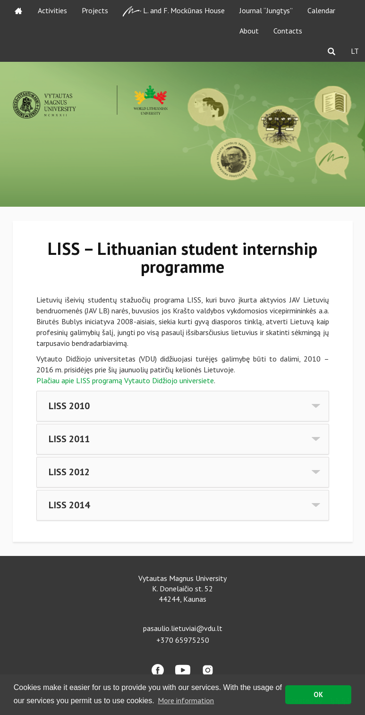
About (249, 30)
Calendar (321, 10)
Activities (52, 10)
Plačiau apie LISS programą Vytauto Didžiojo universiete (125, 380)
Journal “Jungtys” (266, 10)
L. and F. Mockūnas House (174, 11)
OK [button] (318, 694)
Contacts (287, 30)
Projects (95, 10)
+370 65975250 (182, 640)
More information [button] (186, 700)
